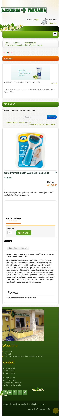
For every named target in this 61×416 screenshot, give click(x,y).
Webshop (16, 43)
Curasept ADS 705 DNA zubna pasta (41, 125)
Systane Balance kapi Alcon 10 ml (18, 122)
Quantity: (10, 228)
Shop (50, 409)
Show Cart (53, 23)
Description (13, 248)
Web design (40, 409)
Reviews (24, 248)
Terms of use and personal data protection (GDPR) (23, 356)
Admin (30, 409)
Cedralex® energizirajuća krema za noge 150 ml (22, 82)
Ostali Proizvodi (30, 43)
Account (8, 354)
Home (7, 43)
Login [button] (36, 20)
